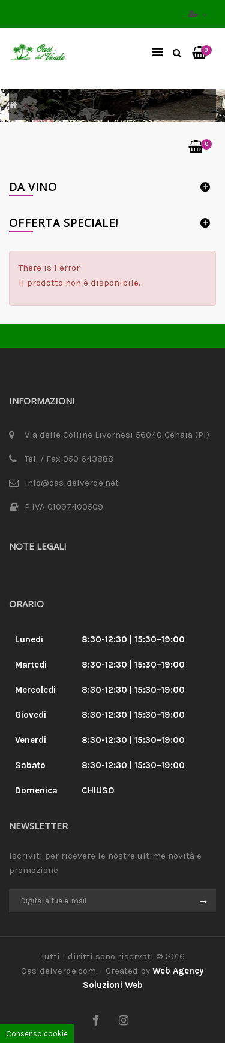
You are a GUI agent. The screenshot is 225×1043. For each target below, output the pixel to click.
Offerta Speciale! (63, 223)
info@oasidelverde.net (72, 482)
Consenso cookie (37, 1033)
